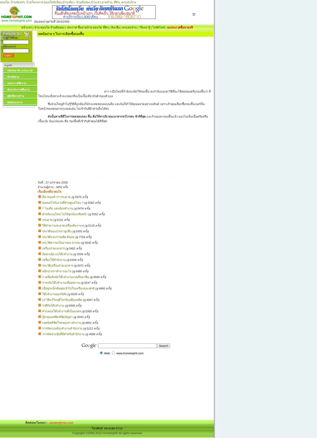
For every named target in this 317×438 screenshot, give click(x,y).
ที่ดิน (117, 2)
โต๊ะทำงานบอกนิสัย (54, 294)
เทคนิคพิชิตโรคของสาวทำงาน (61, 322)
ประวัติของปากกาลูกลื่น (57, 231)
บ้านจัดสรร (18, 2)
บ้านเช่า (96, 2)
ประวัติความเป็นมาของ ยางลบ (61, 242)
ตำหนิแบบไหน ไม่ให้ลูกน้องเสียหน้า (65, 214)
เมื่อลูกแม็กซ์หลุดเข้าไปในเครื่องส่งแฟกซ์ (68, 288)
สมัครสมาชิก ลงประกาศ (20, 70)
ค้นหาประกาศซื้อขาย (18, 89)
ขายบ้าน (107, 2)
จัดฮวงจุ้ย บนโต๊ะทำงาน (57, 254)
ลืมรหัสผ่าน (13, 77)
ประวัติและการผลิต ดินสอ (58, 237)
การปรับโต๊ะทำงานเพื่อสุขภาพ (61, 282)
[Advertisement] (18, 174)
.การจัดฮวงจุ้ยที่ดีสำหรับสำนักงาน (63, 334)
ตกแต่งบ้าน (129, 2)
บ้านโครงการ (34, 2)
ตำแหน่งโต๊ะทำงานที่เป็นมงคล (61, 311)
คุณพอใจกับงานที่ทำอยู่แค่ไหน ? (62, 202)
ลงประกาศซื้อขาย (16, 83)
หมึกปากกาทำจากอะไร (56, 271)
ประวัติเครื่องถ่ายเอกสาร (57, 265)
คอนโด (4, 2)
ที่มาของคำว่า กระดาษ (56, 197)
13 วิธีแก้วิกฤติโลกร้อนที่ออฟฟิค (62, 300)
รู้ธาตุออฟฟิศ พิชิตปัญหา (57, 317)
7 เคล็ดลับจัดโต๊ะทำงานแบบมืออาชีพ (65, 277)
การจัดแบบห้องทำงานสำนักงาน (62, 328)
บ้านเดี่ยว (68, 2)
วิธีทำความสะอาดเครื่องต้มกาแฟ (63, 225)
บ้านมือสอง (83, 2)
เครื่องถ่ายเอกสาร (53, 248)
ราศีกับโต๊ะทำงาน (53, 305)
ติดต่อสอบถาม (14, 102)
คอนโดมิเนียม (53, 2)
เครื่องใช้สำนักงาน (54, 260)
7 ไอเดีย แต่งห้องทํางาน (57, 208)
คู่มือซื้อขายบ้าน (15, 96)
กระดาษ (47, 220)
